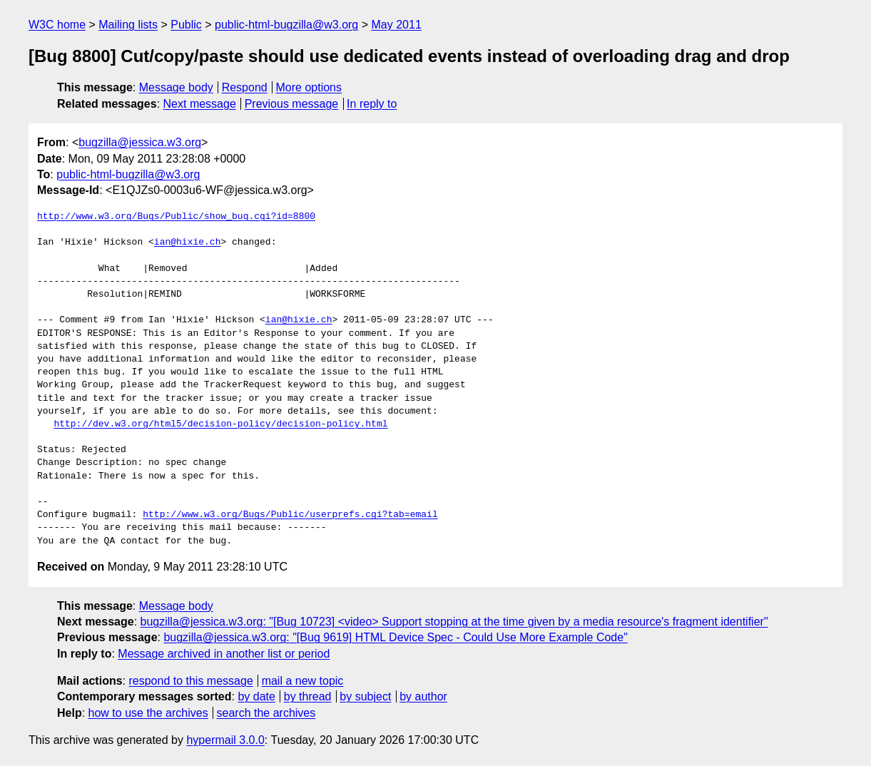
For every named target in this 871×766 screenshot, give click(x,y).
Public (186, 25)
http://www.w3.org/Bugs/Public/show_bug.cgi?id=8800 (176, 216)
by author (423, 696)
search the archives (266, 713)
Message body (176, 87)
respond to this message (190, 681)
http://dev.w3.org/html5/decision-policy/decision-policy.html (220, 424)
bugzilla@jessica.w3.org (139, 142)
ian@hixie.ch (187, 242)
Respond (245, 87)
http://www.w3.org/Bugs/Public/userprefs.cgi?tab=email (290, 515)
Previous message (292, 104)
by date (256, 696)
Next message (199, 104)
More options (309, 87)
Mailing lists (128, 25)
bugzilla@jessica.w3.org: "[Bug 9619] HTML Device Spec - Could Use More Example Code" (395, 637)
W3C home (57, 25)
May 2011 (397, 25)
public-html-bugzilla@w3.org (286, 25)
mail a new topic (303, 681)
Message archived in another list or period (224, 654)
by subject (365, 696)
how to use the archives (148, 713)
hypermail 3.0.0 (225, 740)
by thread (308, 696)
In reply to (372, 104)
